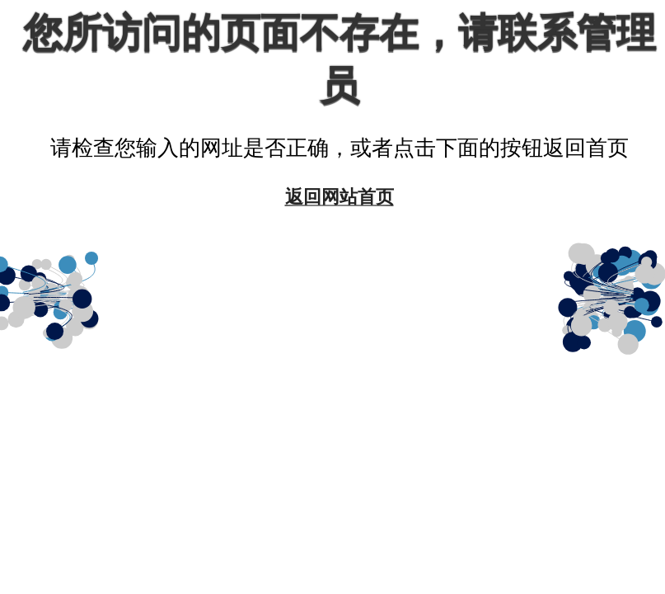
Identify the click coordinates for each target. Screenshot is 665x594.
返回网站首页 (339, 196)
